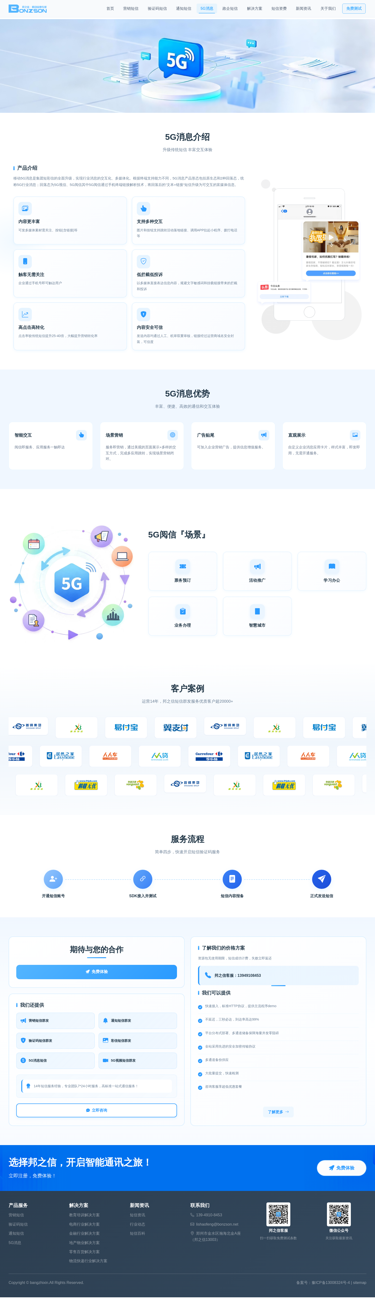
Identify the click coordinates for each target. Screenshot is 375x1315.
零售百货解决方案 (84, 1270)
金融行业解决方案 (84, 1251)
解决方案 (254, 10)
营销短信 (130, 10)
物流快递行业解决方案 (88, 1279)
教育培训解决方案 (84, 1233)
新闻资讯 (303, 10)
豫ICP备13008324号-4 (331, 1301)
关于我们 (328, 10)
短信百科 (137, 1251)
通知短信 (183, 10)
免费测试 (354, 10)
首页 (110, 10)
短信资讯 (137, 1233)
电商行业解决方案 (84, 1242)
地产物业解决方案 (84, 1260)
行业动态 (137, 1242)
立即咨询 (96, 1127)
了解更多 (278, 1129)
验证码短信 (157, 10)
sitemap (359, 1301)
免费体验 (96, 985)
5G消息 (206, 10)
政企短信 (230, 10)
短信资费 (279, 10)
